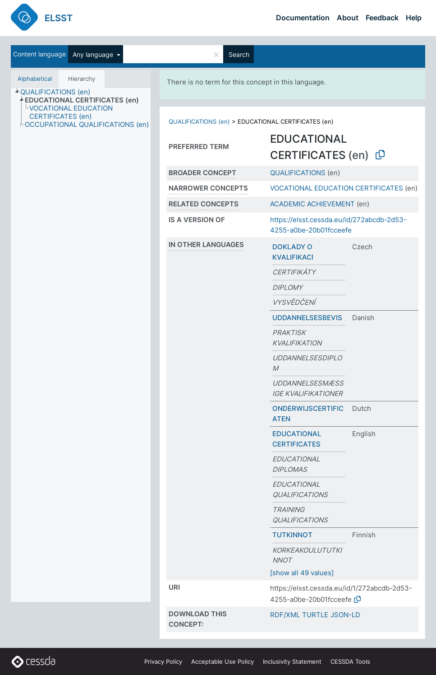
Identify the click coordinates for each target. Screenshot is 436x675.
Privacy (163, 661)
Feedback (382, 17)
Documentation (303, 17)
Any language (94, 54)
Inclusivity (292, 661)
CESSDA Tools (350, 661)
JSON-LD (345, 614)
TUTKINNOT (292, 535)
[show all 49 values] (302, 572)
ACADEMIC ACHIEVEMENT (312, 204)
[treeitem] (59, 92)
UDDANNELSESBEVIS (307, 317)
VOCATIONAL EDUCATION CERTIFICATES (336, 188)
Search (239, 54)
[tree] (81, 345)
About (347, 17)
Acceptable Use (222, 661)
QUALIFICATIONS (298, 172)
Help (414, 17)
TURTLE (315, 614)
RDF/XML (285, 614)
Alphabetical (35, 78)
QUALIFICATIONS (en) (199, 121)
